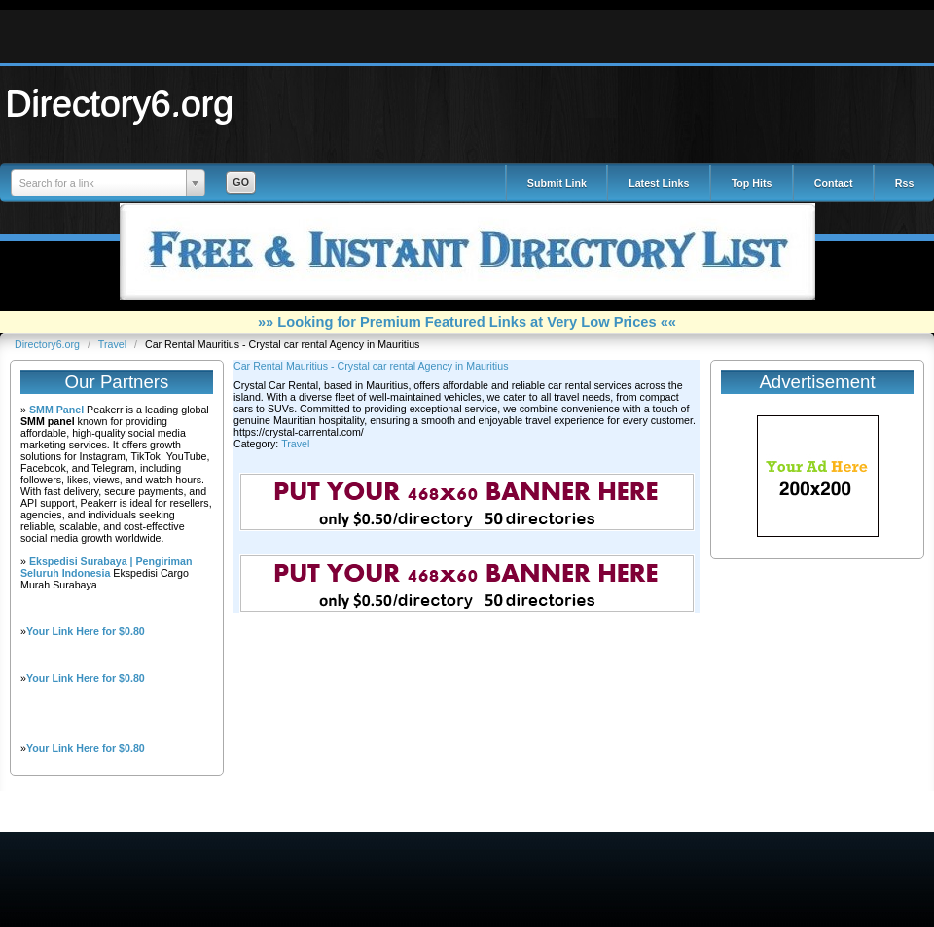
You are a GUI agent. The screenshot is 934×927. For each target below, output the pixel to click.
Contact (833, 183)
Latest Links (659, 183)
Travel (113, 344)
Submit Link (557, 183)
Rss (905, 183)
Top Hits (752, 183)
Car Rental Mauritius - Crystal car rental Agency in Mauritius (371, 366)
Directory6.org (120, 103)
